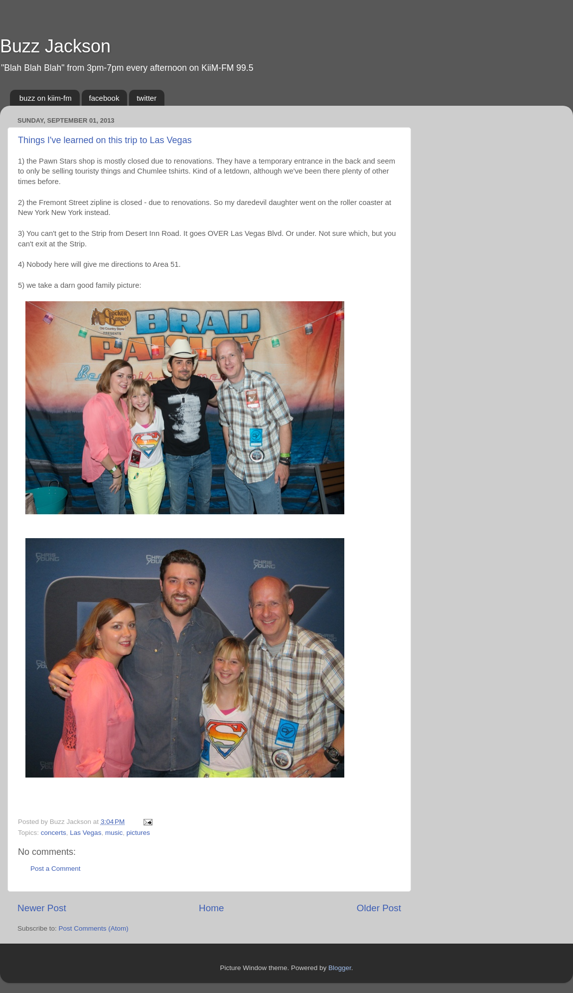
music (114, 832)
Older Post (379, 908)
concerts (53, 832)
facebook (104, 98)
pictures (138, 832)
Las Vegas (85, 832)
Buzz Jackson (55, 46)
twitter (146, 98)
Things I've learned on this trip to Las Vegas (105, 140)
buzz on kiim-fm (45, 98)
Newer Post (41, 908)
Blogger (339, 968)
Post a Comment (55, 868)
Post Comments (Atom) (94, 928)
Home (211, 908)
